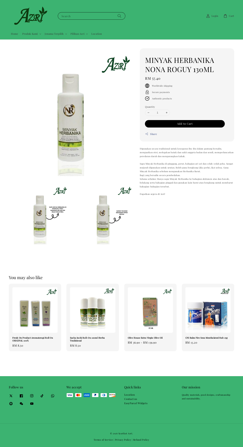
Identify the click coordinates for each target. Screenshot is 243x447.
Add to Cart (185, 123)
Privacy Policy (123, 439)
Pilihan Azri (77, 33)
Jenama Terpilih (54, 33)
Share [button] (151, 134)
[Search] (119, 15)
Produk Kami (30, 33)
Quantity (150, 106)
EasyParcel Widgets (136, 403)
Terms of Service (103, 439)
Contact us (130, 399)
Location (96, 33)
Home (14, 33)
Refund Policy (141, 439)
